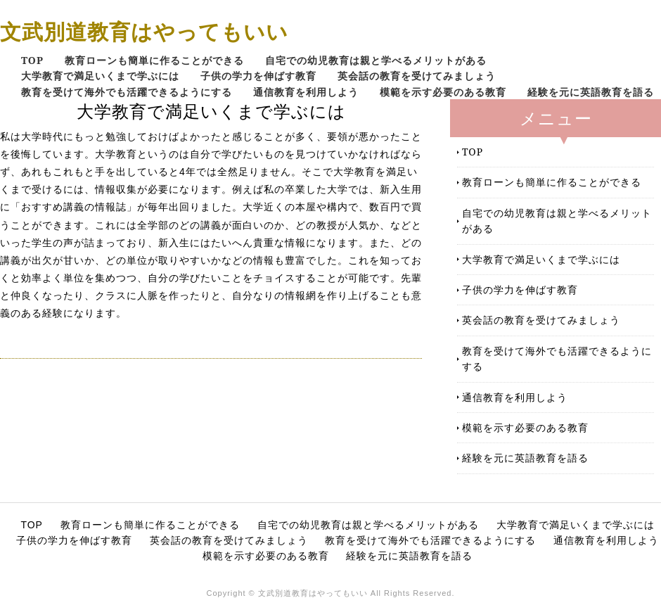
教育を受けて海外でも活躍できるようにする (126, 91)
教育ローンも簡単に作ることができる (154, 60)
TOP (32, 60)
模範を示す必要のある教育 (443, 91)
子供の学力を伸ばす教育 (258, 75)
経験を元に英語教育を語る (590, 91)
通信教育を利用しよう (306, 91)
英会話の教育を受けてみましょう (417, 75)
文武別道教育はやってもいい (144, 31)
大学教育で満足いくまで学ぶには (100, 75)
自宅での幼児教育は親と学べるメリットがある (376, 60)
